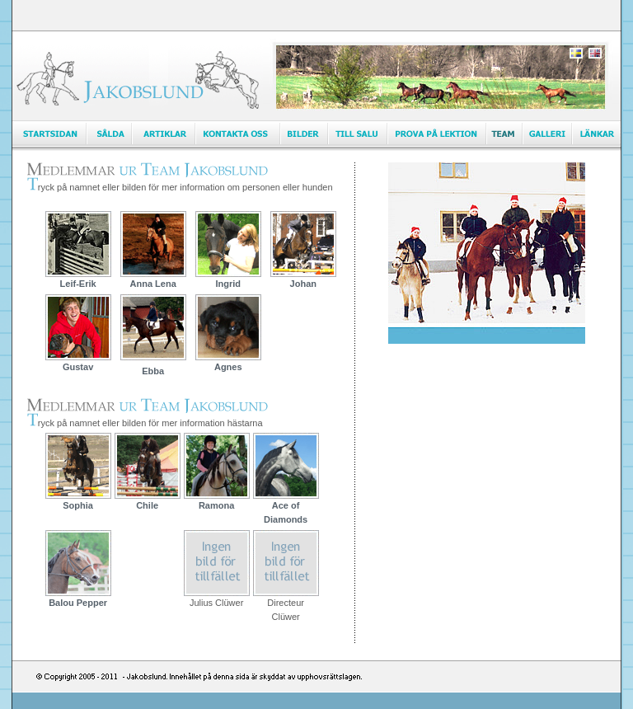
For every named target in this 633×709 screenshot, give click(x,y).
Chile (148, 500)
